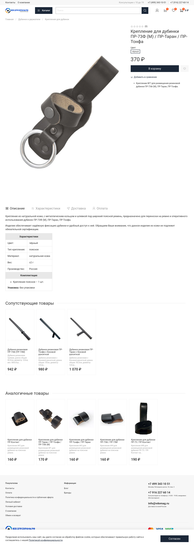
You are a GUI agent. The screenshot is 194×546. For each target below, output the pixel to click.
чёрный (135, 51)
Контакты (10, 2)
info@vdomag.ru (158, 503)
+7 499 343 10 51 (159, 483)
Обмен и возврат (13, 515)
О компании (24, 2)
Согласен (174, 538)
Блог (66, 488)
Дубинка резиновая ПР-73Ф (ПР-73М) (17, 350)
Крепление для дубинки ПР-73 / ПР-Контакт (143, 440)
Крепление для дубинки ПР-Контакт (20, 440)
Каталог (43, 10)
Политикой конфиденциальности (46, 540)
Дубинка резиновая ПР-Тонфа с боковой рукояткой (50, 352)
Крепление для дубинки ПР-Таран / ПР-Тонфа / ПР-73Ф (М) (50, 442)
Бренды (67, 493)
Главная (9, 19)
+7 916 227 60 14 (159, 492)
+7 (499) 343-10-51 (157, 2)
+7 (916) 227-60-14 (179, 2)
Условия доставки (13, 506)
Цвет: (133, 47)
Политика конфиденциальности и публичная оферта (29, 497)
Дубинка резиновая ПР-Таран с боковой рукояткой (81, 352)
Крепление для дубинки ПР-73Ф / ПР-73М (112, 440)
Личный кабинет (12, 502)
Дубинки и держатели (29, 19)
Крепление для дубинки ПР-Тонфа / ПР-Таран (81, 440)
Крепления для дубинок (57, 19)
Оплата (8, 493)
